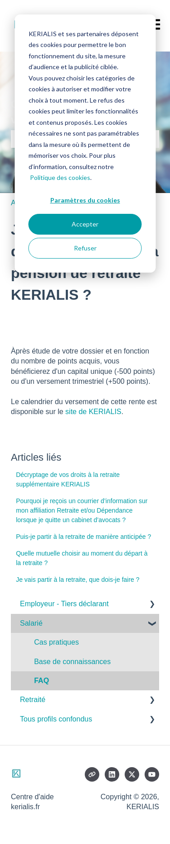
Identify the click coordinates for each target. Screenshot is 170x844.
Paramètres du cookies (85, 200)
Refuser (85, 248)
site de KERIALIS (93, 411)
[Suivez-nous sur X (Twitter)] (132, 774)
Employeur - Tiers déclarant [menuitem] (64, 604)
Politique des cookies (60, 177)
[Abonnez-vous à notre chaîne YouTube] (152, 774)
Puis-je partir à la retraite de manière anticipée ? (83, 536)
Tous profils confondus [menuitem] (56, 719)
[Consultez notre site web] (92, 774)
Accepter (85, 224)
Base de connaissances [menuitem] (72, 661)
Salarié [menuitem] (31, 623)
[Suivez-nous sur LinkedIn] (112, 774)
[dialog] (85, 143)
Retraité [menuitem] (32, 699)
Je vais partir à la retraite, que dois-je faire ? (77, 579)
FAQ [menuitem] (41, 680)
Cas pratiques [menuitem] (56, 642)
